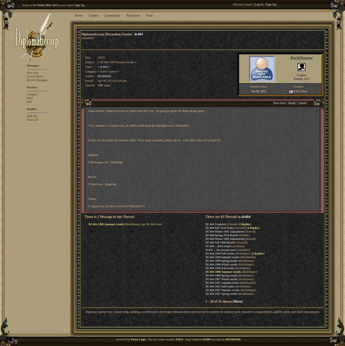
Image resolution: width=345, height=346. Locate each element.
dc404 (138, 34)
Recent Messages (37, 80)
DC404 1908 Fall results (220, 268)
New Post (32, 72)
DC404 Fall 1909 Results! (221, 242)
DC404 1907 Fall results (220, 286)
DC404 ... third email (218, 246)
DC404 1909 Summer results (223, 257)
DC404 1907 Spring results (221, 293)
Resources (133, 15)
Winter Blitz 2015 (47, 5)
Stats (149, 15)
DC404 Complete (216, 224)
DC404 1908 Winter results (222, 264)
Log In (259, 4)
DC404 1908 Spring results (221, 275)
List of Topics (35, 76)
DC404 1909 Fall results (220, 253)
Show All (32, 120)
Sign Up (80, 5)
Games (93, 15)
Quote (302, 103)
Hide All (32, 116)
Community (112, 15)
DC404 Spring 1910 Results (222, 235)
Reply (292, 103)
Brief (30, 98)
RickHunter (104, 76)
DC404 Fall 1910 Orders (220, 228)
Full (29, 101)
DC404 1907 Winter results (222, 279)
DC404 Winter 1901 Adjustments (225, 231)
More (237, 301)
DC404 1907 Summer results (223, 290)
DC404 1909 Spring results (221, 261)
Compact (32, 94)
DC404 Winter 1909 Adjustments (225, 239)
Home (79, 15)
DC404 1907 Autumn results (222, 283)
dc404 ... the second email (221, 250)
